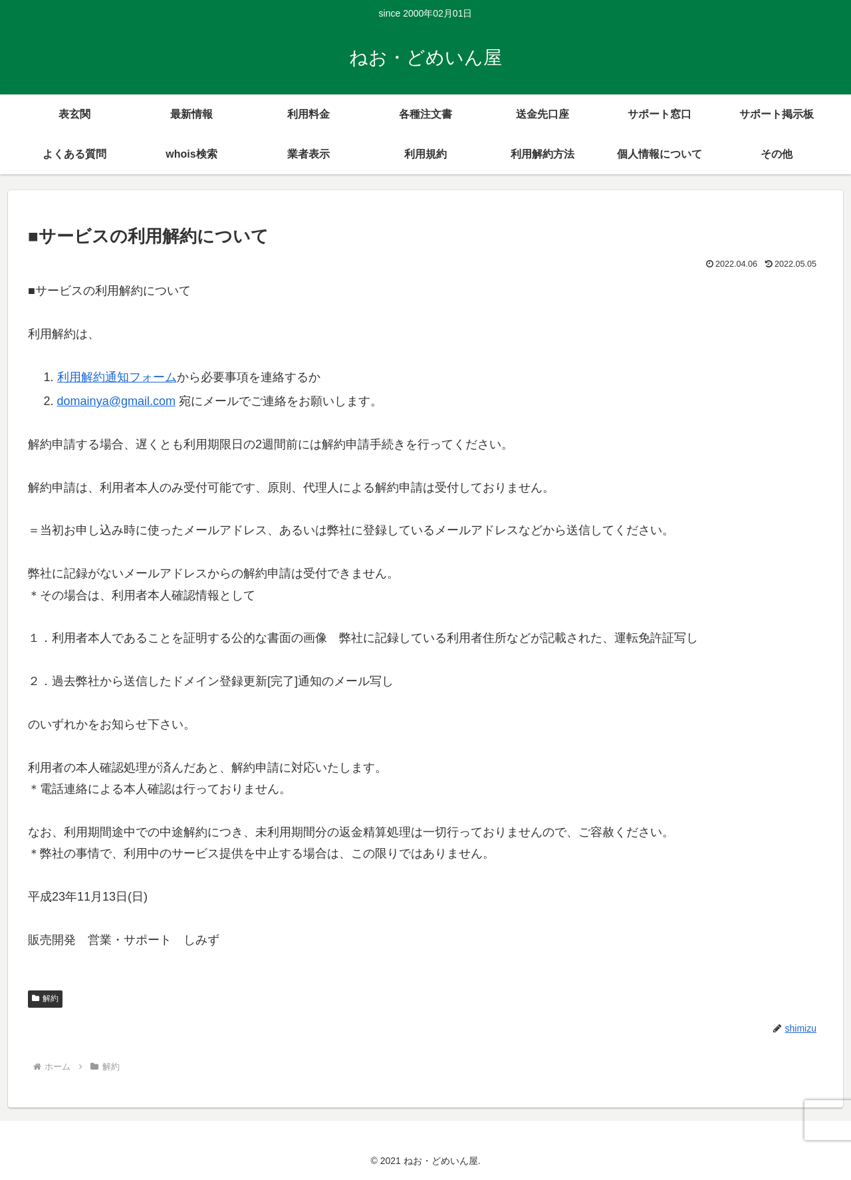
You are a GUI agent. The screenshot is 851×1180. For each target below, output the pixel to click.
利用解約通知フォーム (117, 377)
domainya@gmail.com (116, 401)
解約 (45, 998)
